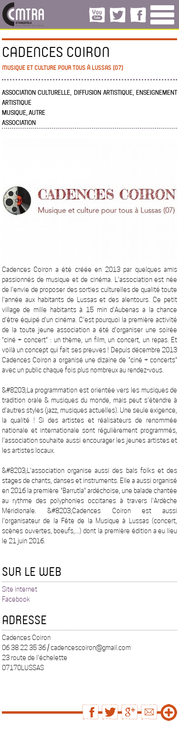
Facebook (16, 599)
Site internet (19, 589)
